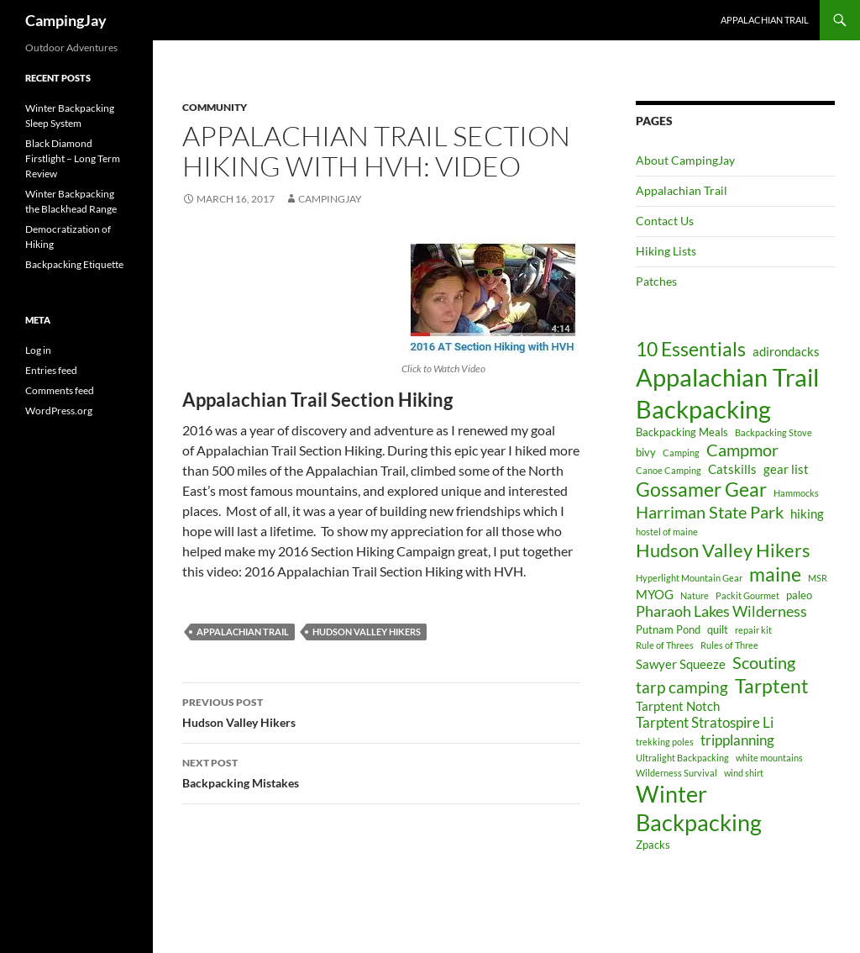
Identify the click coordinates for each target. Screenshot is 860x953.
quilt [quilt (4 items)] (717, 629)
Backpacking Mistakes (381, 771)
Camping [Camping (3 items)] (681, 452)
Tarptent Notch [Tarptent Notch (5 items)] (678, 705)
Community (214, 107)
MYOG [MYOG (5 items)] (655, 594)
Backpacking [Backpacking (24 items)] (703, 409)
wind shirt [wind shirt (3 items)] (743, 772)
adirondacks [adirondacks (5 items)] (786, 351)
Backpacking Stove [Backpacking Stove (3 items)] (773, 432)
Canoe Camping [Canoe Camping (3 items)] (668, 470)
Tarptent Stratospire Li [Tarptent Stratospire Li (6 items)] (704, 722)
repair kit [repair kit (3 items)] (753, 629)
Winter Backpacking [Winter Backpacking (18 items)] (699, 808)
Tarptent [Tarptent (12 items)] (772, 686)
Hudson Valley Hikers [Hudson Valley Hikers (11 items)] (723, 550)
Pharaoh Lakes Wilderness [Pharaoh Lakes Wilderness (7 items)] (721, 611)
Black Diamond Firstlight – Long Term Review (72, 158)
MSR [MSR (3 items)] (817, 577)
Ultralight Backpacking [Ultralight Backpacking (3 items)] (682, 757)
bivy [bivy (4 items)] (646, 452)
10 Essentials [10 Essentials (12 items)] (691, 349)
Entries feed (51, 370)
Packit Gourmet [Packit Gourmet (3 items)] (747, 595)
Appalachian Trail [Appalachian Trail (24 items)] (727, 377)
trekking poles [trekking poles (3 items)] (665, 741)
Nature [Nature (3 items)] (694, 595)
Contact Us (665, 220)
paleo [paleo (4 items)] (799, 595)
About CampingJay (685, 160)
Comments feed (59, 390)
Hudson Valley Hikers (366, 631)
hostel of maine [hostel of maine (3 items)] (667, 531)
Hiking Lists (666, 251)
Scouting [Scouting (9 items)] (763, 662)
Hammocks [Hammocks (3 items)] (796, 492)
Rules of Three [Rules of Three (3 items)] (729, 645)
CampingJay (66, 20)
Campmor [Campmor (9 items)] (742, 450)
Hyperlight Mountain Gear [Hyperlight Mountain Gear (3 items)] (689, 577)
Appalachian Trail (765, 19)
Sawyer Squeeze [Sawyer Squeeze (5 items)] (681, 663)
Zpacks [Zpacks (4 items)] (653, 844)
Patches (656, 281)
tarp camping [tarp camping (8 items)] (682, 687)
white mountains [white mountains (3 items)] (769, 757)
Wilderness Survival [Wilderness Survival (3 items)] (676, 772)
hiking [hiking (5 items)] (807, 513)
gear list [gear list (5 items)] (786, 468)
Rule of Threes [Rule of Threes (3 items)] (665, 645)
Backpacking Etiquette (74, 264)
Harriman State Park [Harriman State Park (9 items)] (710, 512)
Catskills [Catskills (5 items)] (732, 468)
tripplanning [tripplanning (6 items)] (737, 740)
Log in (38, 350)
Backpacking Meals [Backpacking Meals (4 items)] (682, 432)
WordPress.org (58, 410)
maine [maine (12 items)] (775, 574)
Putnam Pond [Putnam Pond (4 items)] (668, 629)
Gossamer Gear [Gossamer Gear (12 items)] (701, 489)
